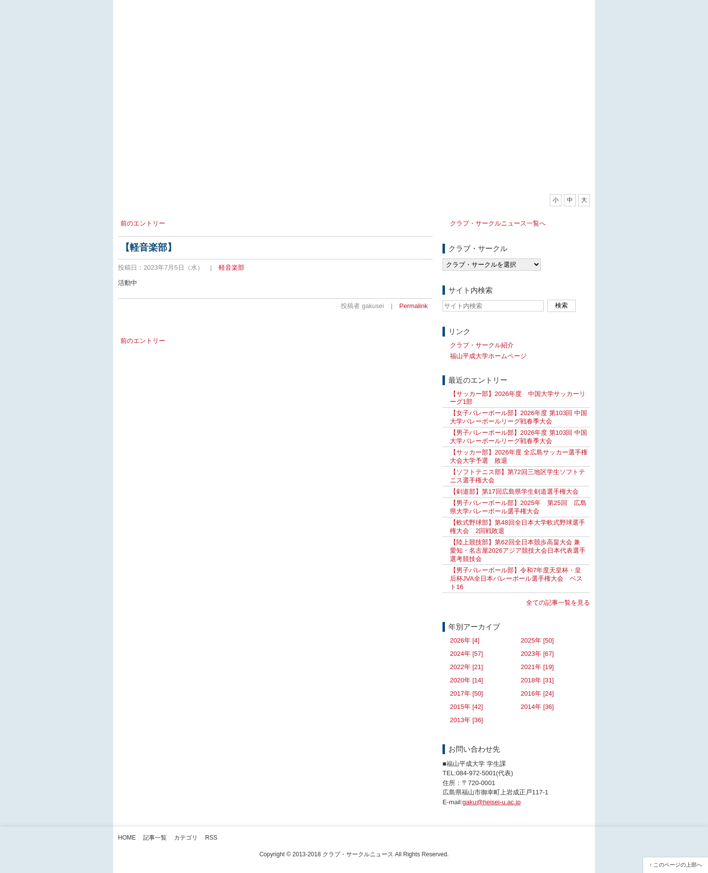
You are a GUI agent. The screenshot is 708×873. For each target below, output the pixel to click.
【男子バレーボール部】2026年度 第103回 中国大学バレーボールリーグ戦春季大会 (518, 437)
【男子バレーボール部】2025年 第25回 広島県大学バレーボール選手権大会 (518, 507)
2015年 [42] (466, 706)
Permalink (413, 306)
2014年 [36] (537, 706)
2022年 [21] (466, 667)
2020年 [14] (466, 680)
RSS (211, 837)
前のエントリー (142, 223)
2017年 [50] (466, 693)
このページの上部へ (677, 865)
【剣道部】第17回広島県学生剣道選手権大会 (514, 491)
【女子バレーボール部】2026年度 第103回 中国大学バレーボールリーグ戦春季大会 (518, 417)
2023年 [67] (537, 653)
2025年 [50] (537, 640)
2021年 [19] (537, 667)
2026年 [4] (464, 640)
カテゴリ (186, 837)
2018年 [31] (537, 680)
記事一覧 (155, 837)
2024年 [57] (466, 653)
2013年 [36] (466, 720)
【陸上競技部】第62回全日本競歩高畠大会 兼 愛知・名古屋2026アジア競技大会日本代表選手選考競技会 (518, 550)
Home (127, 837)
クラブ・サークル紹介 (482, 345)
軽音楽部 (231, 267)
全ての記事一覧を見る (558, 602)
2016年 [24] (537, 693)
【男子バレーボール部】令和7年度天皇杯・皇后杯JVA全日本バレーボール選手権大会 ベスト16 (516, 578)
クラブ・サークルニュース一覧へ (498, 223)
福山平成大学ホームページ (488, 356)
